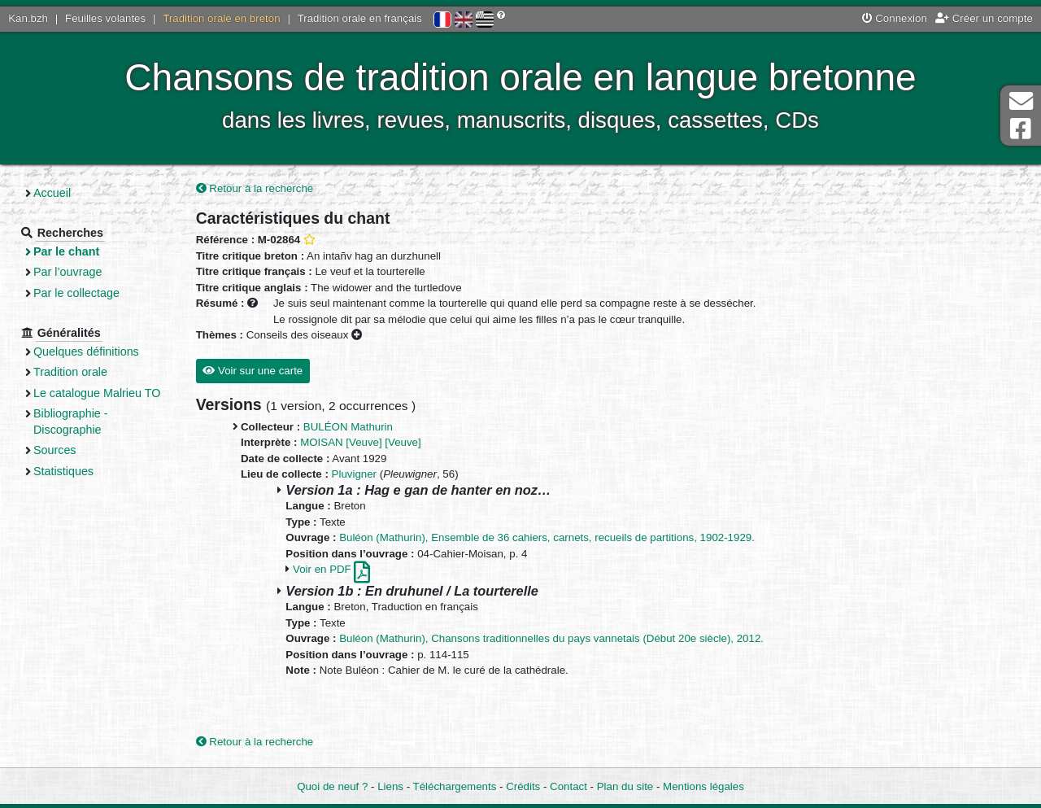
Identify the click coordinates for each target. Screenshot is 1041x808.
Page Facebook (1020, 129)
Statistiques (63, 471)
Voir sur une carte (253, 371)
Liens (390, 786)
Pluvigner (354, 474)
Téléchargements (455, 786)
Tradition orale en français (360, 18)
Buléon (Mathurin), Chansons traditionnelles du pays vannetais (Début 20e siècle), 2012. (551, 638)
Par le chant (66, 251)
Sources (54, 449)
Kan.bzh (28, 18)
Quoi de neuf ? (332, 786)
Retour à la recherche (255, 188)
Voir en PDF (331, 569)
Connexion (894, 18)
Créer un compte (984, 18)
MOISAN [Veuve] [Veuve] (360, 442)
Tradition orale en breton (221, 18)
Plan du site (625, 786)
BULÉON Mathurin (348, 427)
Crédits (523, 786)
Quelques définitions (86, 351)
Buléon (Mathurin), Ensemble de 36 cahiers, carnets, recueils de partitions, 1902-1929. (547, 537)
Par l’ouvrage (67, 271)
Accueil (52, 192)
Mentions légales (703, 786)
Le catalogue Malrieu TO (96, 393)
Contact (568, 786)
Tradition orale (70, 371)
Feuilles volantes (105, 18)
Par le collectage (76, 292)
